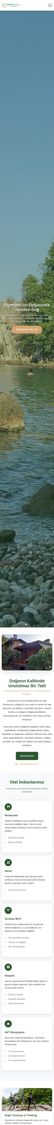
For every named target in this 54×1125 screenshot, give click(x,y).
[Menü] (50, 5)
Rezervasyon (27, 756)
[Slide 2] (28, 624)
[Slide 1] (26, 624)
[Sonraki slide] (50, 318)
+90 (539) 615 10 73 (27, 764)
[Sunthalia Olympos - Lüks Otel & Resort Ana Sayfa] (11, 5)
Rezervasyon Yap (27, 329)
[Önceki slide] (3, 318)
